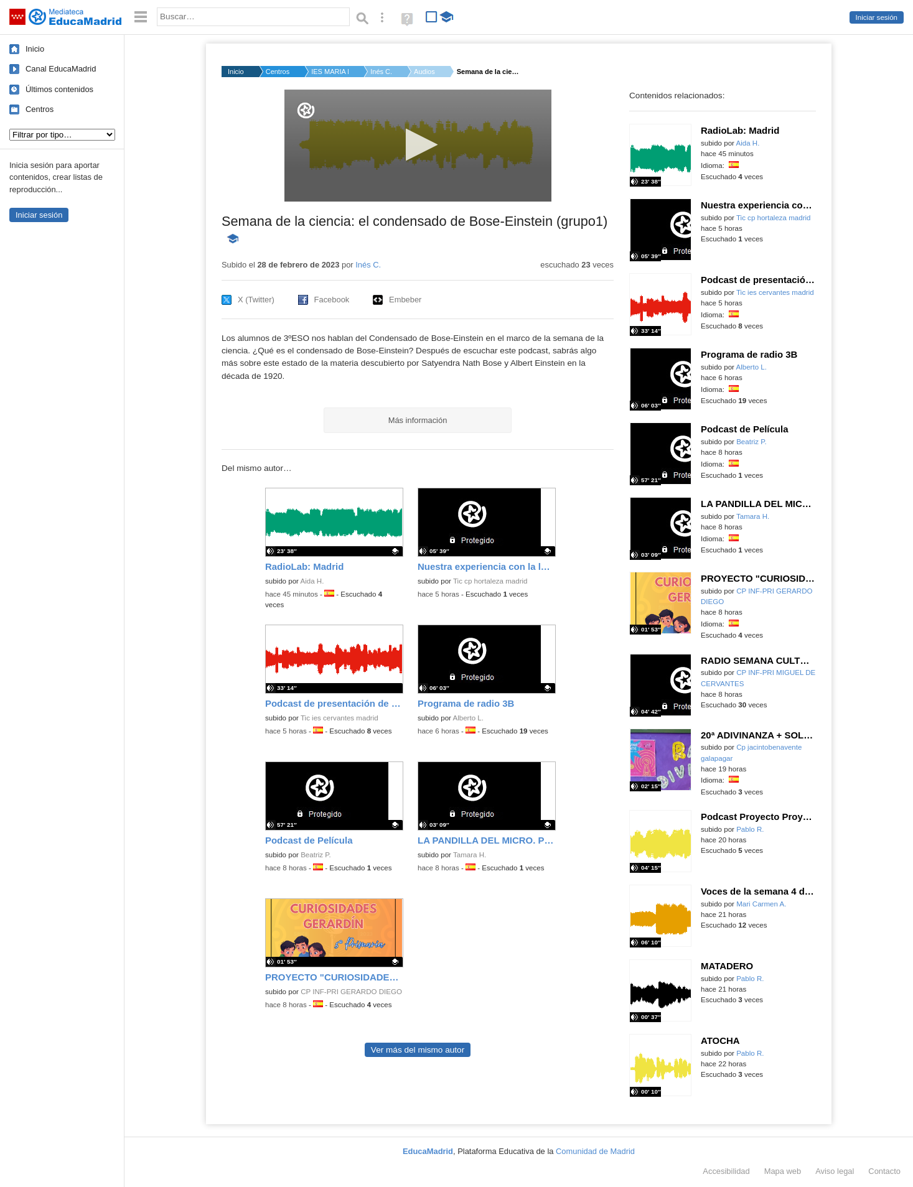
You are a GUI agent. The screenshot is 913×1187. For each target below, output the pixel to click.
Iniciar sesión (876, 17)
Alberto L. (468, 718)
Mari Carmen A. (761, 904)
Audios (424, 71)
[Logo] (306, 110)
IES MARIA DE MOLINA (330, 71)
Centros (40, 109)
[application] (417, 146)
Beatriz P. (316, 855)
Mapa (783, 1171)
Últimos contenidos (59, 89)
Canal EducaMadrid (61, 68)
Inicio (35, 49)
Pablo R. (750, 829)
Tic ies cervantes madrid (339, 718)
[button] (418, 145)
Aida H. (312, 581)
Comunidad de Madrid (595, 1151)
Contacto (884, 1171)
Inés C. (381, 71)
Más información (417, 420)
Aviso (834, 1171)
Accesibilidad (726, 1171)
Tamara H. (469, 855)
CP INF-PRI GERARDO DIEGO (351, 991)
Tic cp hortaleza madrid (490, 581)
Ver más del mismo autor (417, 1049)
